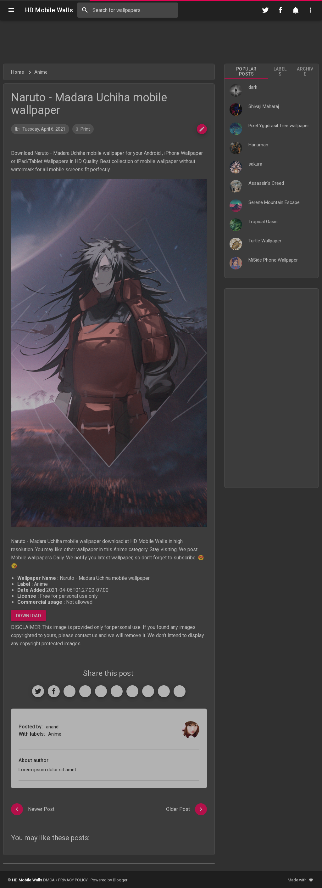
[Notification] (295, 10)
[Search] (85, 10)
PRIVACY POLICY (73, 880)
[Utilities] (310, 10)
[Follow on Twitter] (265, 10)
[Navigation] (11, 10)
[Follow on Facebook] (280, 10)
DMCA (49, 880)
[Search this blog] (127, 10)
